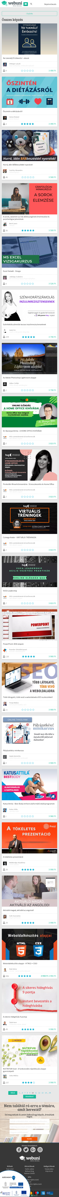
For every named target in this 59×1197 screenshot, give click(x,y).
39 (50, 1093)
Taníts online (29, 1169)
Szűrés (29, 13)
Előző (13, 1093)
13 (42, 1093)
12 (39, 1093)
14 (46, 1093)
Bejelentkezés (50, 4)
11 (36, 1093)
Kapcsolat (10, 1169)
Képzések (49, 1171)
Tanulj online (49, 1169)
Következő (30, 1096)
